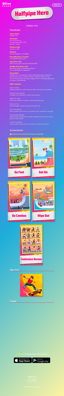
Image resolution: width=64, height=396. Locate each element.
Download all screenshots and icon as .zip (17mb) (27, 134)
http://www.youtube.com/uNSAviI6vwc (36, 354)
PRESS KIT (57, 5)
